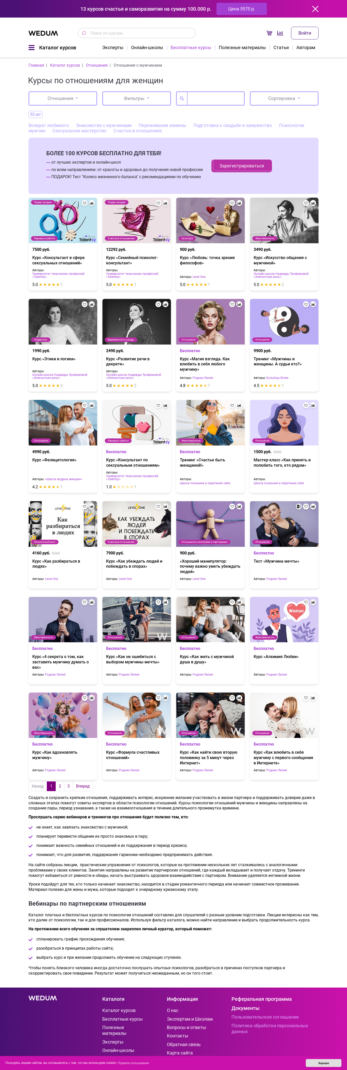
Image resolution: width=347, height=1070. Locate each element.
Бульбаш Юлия (277, 378)
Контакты (177, 1035)
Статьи (281, 47)
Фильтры (135, 98)
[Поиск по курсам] (84, 33)
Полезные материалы (242, 47)
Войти (304, 33)
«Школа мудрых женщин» (63, 479)
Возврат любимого (48, 125)
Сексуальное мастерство (79, 130)
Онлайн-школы (147, 47)
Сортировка (282, 98)
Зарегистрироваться (242, 165)
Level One (199, 277)
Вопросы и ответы (186, 1027)
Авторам (305, 47)
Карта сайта (180, 1052)
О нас (172, 1010)
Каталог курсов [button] (57, 48)
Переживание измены (162, 125)
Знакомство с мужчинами (104, 125)
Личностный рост (44, 541)
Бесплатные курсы (191, 47)
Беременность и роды (121, 339)
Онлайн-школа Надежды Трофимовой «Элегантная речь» (281, 275)
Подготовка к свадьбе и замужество (232, 125)
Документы (245, 1008)
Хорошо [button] (323, 1063)
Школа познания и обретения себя (205, 483)
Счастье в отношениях (137, 130)
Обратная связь (184, 1044)
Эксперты (112, 47)
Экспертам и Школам (190, 1019)
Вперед (83, 786)
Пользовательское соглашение (265, 1017)
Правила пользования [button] (133, 1063)
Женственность (264, 238)
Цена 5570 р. (241, 8)
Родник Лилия (203, 378)
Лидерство (40, 339)
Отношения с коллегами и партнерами (204, 541)
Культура (187, 238)
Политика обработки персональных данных (270, 1028)
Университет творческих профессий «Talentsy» (58, 275)
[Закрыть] (315, 9)
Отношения (61, 98)
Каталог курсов (119, 1010)
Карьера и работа (44, 238)
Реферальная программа (262, 999)
